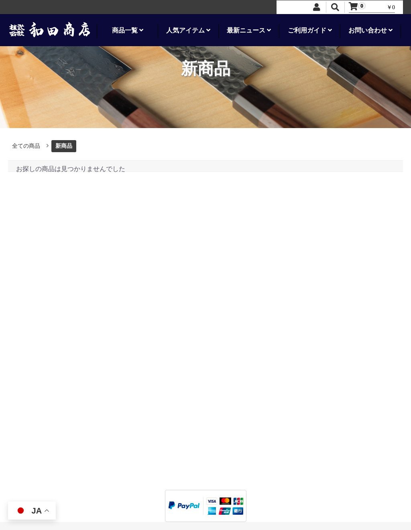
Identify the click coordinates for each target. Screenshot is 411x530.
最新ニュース (249, 30)
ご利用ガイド (310, 30)
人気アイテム (188, 30)
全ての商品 (26, 146)
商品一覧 (127, 30)
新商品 (63, 146)
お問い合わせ (370, 30)
